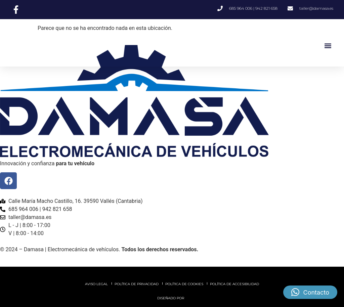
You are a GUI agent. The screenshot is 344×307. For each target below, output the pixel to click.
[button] (327, 45)
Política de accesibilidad (234, 284)
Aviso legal (96, 284)
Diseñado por (171, 298)
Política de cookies (184, 284)
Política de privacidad (137, 284)
